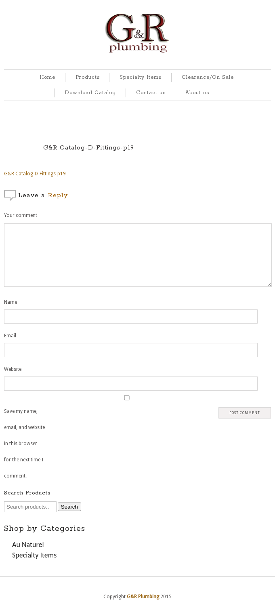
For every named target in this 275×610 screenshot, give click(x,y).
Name (10, 302)
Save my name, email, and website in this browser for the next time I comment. (24, 443)
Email (10, 336)
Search (69, 507)
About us (197, 93)
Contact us (151, 93)
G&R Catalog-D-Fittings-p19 (88, 147)
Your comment (20, 215)
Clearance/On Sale (208, 77)
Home (47, 77)
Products (88, 77)
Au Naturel (28, 544)
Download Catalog (90, 93)
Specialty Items (141, 77)
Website (12, 369)
